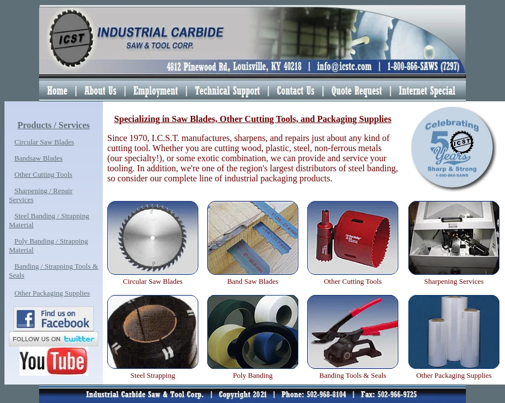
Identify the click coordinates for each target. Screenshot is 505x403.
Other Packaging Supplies (52, 293)
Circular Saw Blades (44, 142)
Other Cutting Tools (44, 174)
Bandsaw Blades (39, 158)
